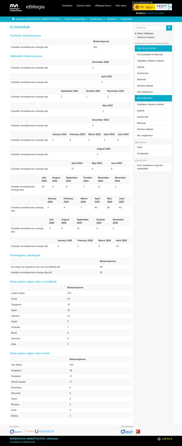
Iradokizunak (28, 442)
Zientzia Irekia (83, 5)
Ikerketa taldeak (145, 86)
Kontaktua (67, 5)
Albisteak (111, 19)
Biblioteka (52, 438)
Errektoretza (96, 19)
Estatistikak (126, 19)
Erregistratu (143, 153)
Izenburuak (142, 73)
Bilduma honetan (145, 37)
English (160, 13)
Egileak (140, 67)
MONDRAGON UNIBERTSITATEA (28, 438)
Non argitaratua (145, 92)
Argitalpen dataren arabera (150, 61)
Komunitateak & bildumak (150, 54)
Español (151, 13)
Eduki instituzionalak (75, 19)
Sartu (139, 147)
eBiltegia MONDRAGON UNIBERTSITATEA (38, 19)
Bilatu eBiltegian (144, 33)
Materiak (141, 79)
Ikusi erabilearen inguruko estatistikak (150, 167)
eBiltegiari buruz (103, 5)
